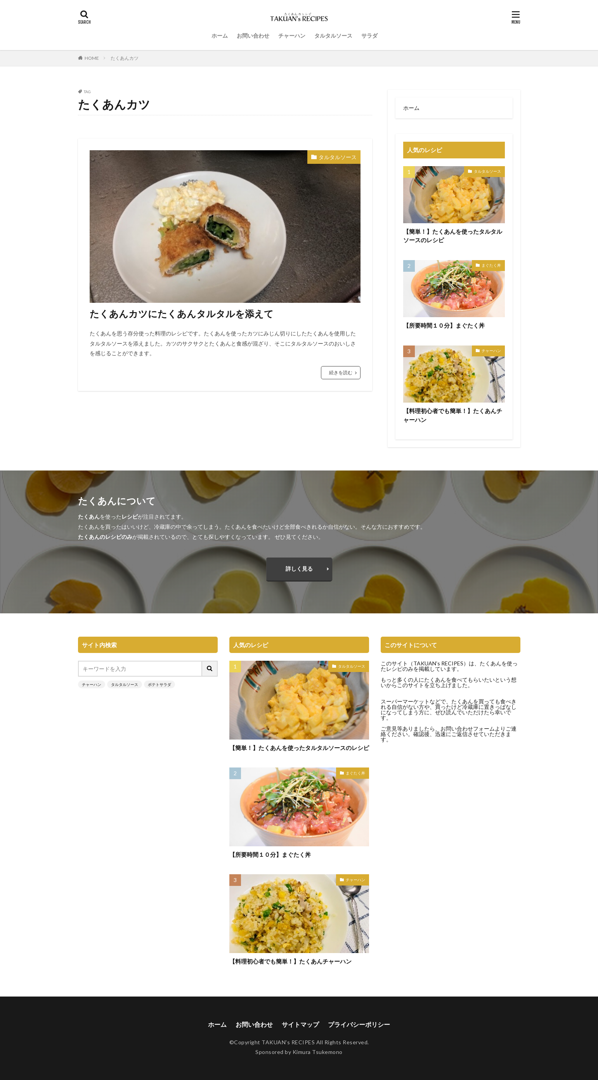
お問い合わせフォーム (467, 728)
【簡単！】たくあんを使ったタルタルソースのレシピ (452, 236)
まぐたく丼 (491, 265)
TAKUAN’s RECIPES (438, 663)
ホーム (219, 35)
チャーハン (291, 35)
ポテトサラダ (159, 684)
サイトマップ (300, 1024)
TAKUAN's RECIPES (288, 1042)
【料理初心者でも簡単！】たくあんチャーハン (452, 415)
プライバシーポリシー (359, 1024)
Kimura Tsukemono (318, 1052)
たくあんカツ (125, 58)
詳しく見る (299, 568)
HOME (92, 58)
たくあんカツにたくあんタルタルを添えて (182, 313)
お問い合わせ (253, 35)
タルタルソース (333, 35)
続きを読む (340, 372)
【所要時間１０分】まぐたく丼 (444, 325)
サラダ (369, 35)
